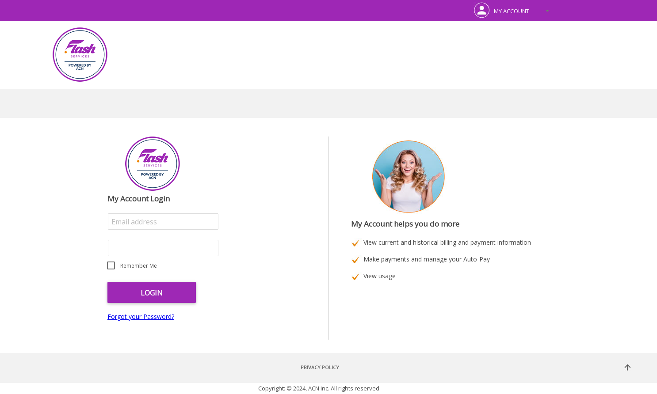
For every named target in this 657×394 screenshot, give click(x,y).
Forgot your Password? (140, 316)
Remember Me (138, 265)
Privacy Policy (320, 367)
